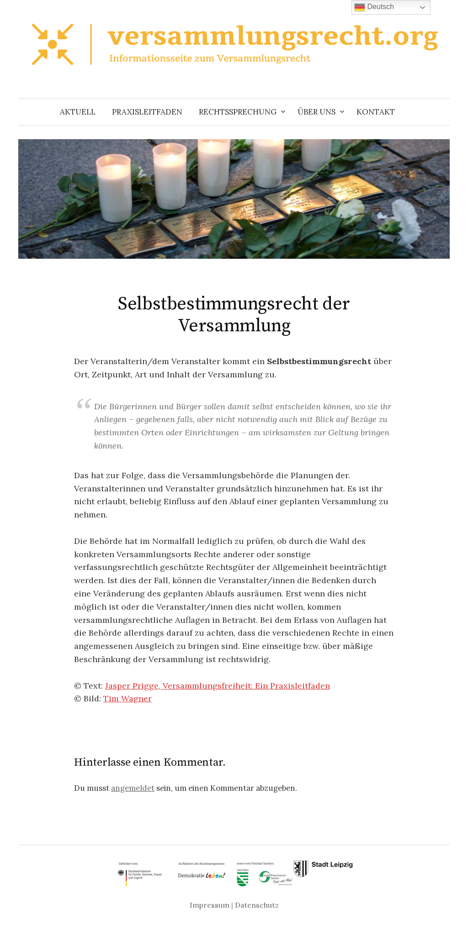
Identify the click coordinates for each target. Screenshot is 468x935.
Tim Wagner (127, 698)
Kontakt (375, 112)
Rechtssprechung (238, 112)
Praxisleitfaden (147, 112)
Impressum (209, 904)
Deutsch (374, 7)
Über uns (316, 112)
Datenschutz (257, 904)
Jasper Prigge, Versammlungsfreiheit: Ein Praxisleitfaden (217, 685)
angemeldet (132, 788)
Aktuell (78, 112)
